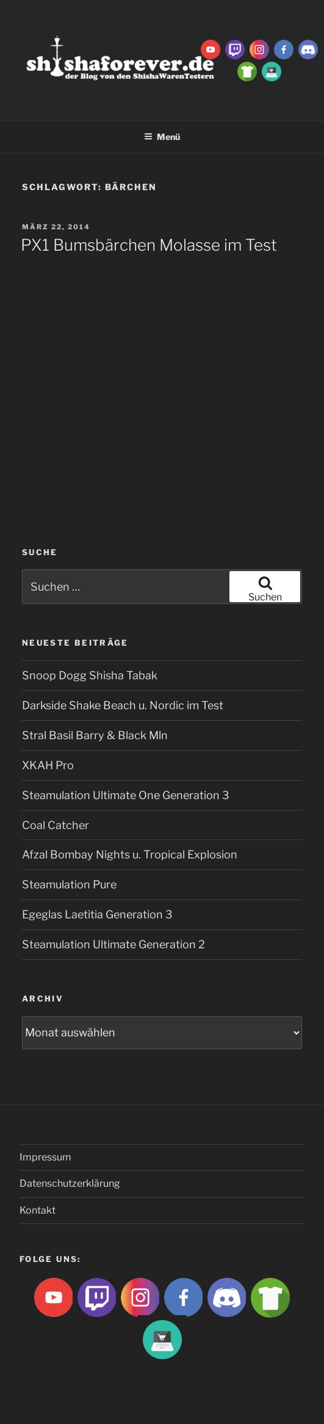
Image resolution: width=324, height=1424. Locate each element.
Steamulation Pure (69, 884)
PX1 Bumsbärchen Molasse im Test (149, 244)
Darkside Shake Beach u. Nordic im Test (122, 705)
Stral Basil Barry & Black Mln (95, 735)
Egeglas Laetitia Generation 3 (97, 914)
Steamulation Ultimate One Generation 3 (125, 795)
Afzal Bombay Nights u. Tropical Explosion (129, 854)
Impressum (45, 1157)
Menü (162, 136)
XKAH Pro (48, 765)
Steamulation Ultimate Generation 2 (113, 944)
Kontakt (38, 1210)
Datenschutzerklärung (70, 1183)
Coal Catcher (55, 825)
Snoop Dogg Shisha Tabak (89, 675)
